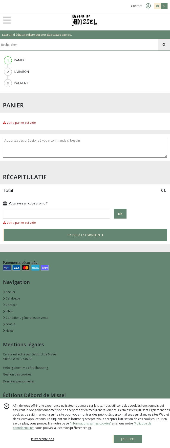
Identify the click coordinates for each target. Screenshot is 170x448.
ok (120, 213)
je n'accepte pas (42, 439)
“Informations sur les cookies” (90, 423)
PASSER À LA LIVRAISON (85, 235)
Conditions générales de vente (25, 318)
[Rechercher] (164, 44)
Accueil (9, 292)
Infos (8, 311)
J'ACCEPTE (128, 439)
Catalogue (11, 298)
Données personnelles (19, 381)
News (8, 330)
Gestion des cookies (17, 374)
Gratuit (9, 324)
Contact (136, 6)
